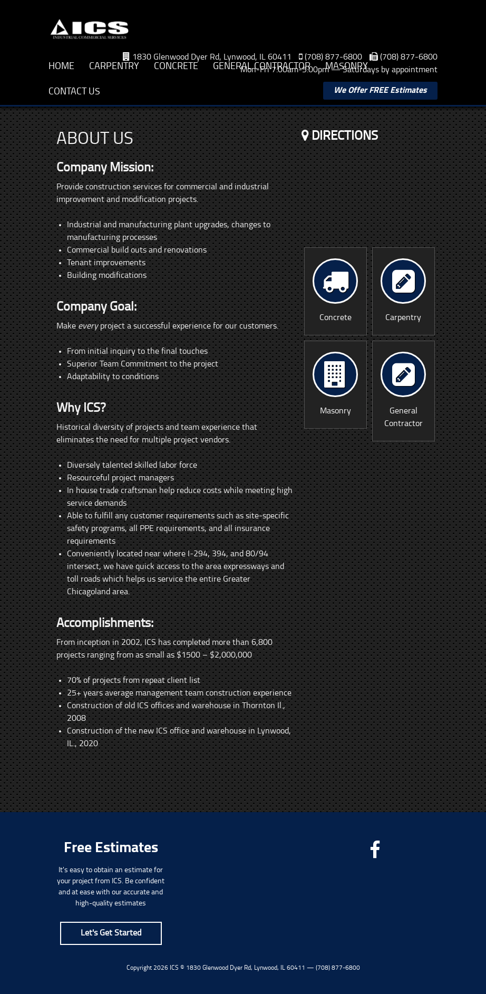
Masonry (346, 67)
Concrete (176, 67)
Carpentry (114, 67)
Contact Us (74, 92)
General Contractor (261, 67)
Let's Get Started (111, 933)
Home (61, 67)
